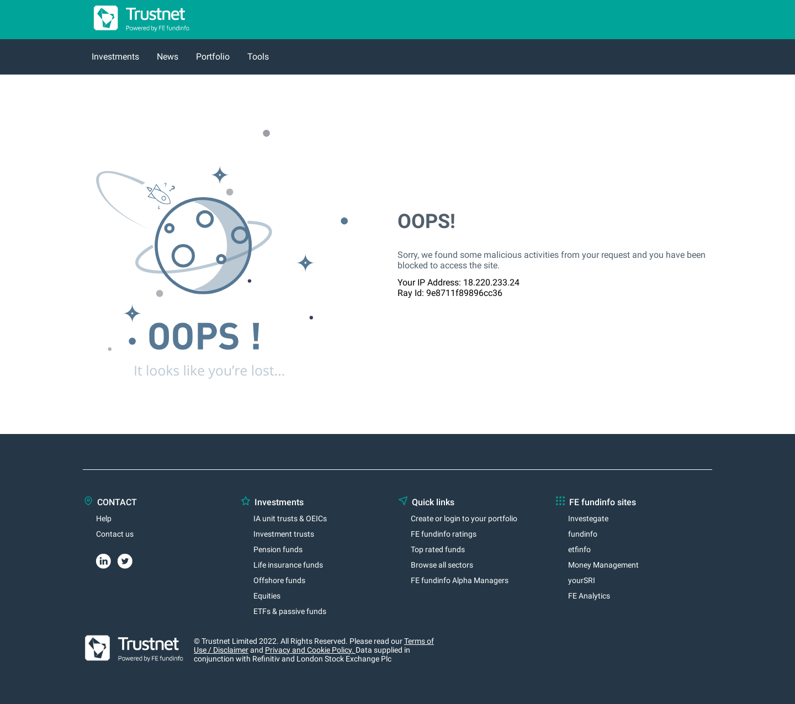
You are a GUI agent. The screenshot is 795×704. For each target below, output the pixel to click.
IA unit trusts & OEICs (290, 518)
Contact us (115, 534)
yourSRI (581, 580)
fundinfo (582, 534)
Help (104, 518)
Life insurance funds (288, 564)
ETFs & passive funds (289, 611)
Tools (258, 56)
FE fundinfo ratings (443, 534)
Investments (115, 56)
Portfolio (213, 56)
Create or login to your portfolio (464, 518)
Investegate (588, 518)
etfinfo (579, 549)
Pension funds (278, 549)
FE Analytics (589, 595)
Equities (266, 595)
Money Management (603, 564)
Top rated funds (438, 549)
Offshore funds (279, 580)
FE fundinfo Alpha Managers (459, 580)
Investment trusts (283, 534)
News (167, 56)
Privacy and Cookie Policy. (310, 649)
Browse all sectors (442, 564)
